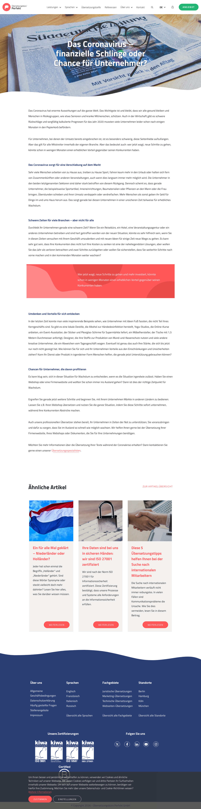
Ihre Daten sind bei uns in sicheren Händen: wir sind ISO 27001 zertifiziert (100, 556)
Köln (141, 701)
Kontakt (140, 7)
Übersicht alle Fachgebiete (117, 715)
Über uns (125, 7)
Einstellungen (67, 799)
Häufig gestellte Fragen (43, 705)
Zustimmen (40, 799)
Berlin (142, 691)
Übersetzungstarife (91, 7)
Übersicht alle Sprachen (79, 715)
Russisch (71, 706)
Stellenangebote (39, 710)
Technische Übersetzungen (117, 701)
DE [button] (161, 7)
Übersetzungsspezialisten (66, 450)
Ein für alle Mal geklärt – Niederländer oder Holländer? (50, 553)
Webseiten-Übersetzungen (117, 706)
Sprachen (70, 7)
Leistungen (52, 7)
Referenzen (111, 7)
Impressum (36, 715)
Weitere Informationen (40, 792)
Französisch (73, 696)
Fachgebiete (110, 682)
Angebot (189, 7)
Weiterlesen (56, 624)
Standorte (145, 682)
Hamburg (144, 696)
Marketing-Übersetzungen (117, 696)
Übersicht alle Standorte (152, 715)
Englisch (70, 691)
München (144, 706)
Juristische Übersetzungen (117, 691)
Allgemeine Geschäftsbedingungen (43, 693)
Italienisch (72, 701)
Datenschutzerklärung (42, 701)
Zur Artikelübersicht (158, 486)
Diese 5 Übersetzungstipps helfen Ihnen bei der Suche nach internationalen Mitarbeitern (147, 561)
